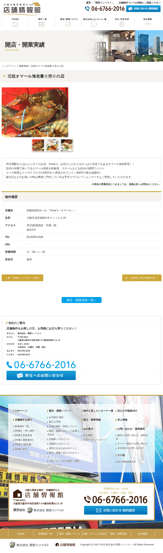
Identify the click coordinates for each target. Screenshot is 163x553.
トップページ (9, 66)
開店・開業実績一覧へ (82, 300)
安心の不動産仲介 (127, 410)
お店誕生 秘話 (56, 417)
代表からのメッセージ (95, 439)
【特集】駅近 (20, 449)
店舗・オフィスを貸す (94, 533)
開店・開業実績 (121, 22)
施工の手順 (55, 421)
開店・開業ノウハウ (68, 22)
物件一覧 (41, 22)
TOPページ (21, 410)
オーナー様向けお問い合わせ (132, 443)
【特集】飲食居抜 (22, 435)
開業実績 (23, 66)
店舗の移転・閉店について (63, 426)
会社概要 (147, 22)
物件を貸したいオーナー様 (94, 22)
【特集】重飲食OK (23, 440)
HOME (15, 22)
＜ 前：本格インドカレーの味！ (22, 277)
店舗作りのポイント (59, 443)
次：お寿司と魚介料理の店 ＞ (141, 277)
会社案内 (88, 428)
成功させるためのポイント (63, 448)
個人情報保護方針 (126, 461)
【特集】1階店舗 (22, 444)
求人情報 (122, 419)
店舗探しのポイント (59, 439)
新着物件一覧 (22, 426)
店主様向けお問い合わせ (130, 448)
